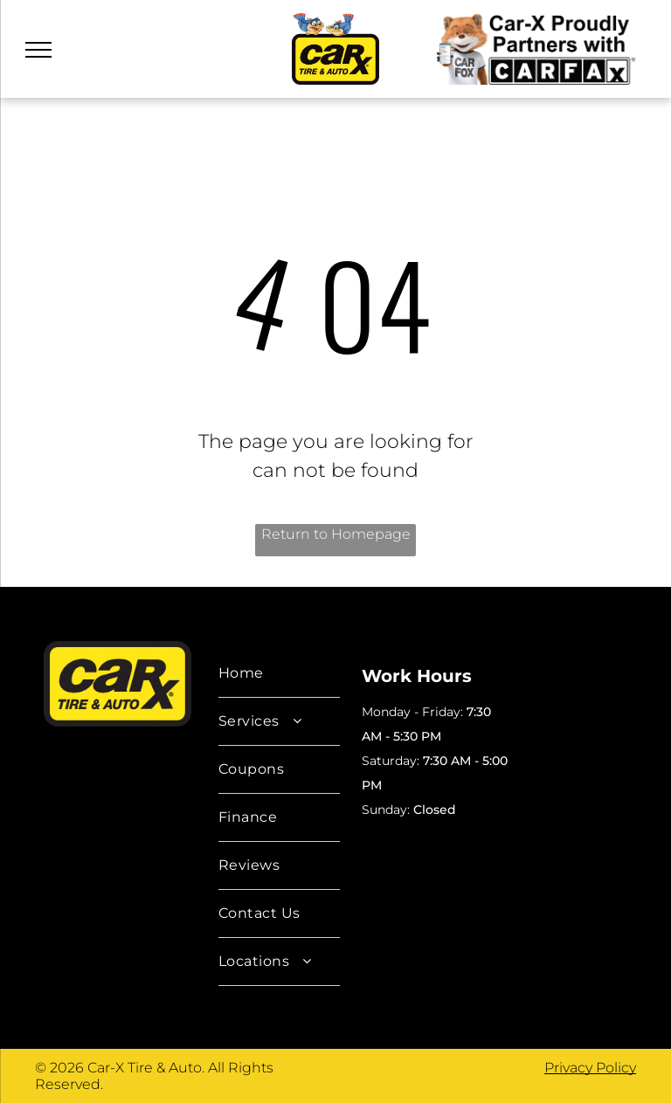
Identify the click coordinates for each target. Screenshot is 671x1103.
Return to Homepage (336, 534)
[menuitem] (279, 674)
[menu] (38, 49)
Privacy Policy (590, 1067)
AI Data (375, 837)
